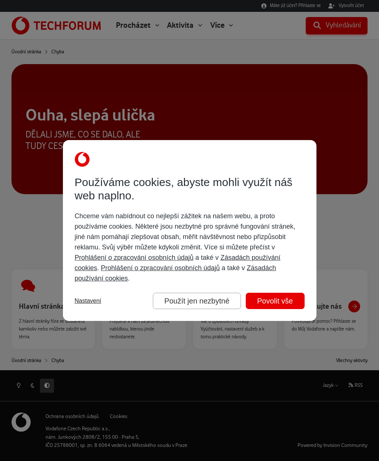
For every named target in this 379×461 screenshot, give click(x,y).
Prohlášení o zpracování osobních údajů (134, 257)
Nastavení (88, 301)
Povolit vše (275, 301)
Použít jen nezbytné (196, 301)
